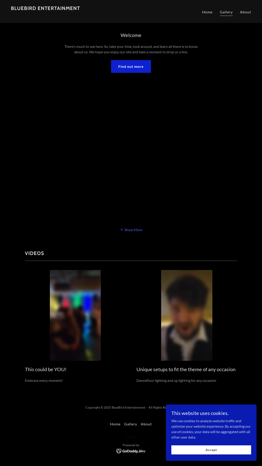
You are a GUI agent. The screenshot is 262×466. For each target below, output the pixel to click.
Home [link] (207, 12)
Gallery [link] (226, 12)
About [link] (245, 12)
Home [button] (115, 424)
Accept (211, 450)
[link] (45, 14)
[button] (131, 229)
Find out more (131, 66)
